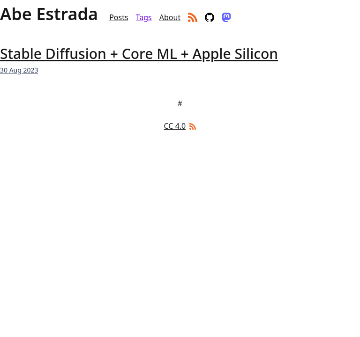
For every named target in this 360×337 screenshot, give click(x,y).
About (169, 17)
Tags (144, 17)
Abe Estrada (49, 14)
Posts (118, 17)
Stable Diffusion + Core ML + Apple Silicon (139, 53)
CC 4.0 (175, 126)
